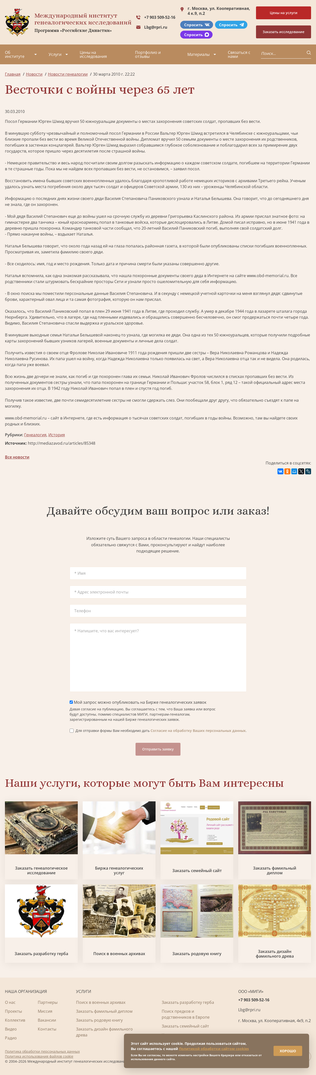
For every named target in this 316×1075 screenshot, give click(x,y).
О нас (10, 1002)
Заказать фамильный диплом (274, 870)
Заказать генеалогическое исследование (41, 870)
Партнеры (48, 1002)
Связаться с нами (239, 54)
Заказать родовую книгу (196, 953)
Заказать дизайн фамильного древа (275, 954)
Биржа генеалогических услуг (119, 870)
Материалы (198, 54)
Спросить (197, 24)
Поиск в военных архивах (119, 953)
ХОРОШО (287, 1050)
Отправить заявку (158, 749)
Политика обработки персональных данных (42, 1051)
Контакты (47, 1029)
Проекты (13, 1011)
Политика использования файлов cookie (39, 1056)
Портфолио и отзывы (148, 54)
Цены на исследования (93, 54)
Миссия (45, 1011)
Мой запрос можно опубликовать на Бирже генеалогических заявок (138, 702)
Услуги (55, 54)
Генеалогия (35, 435)
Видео (11, 1029)
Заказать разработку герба (41, 953)
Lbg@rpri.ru (155, 27)
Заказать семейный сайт (197, 870)
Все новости (17, 457)
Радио (11, 1038)
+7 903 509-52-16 (159, 17)
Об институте (14, 54)
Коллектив (15, 1020)
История (56, 435)
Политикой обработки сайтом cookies (214, 1048)
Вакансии (47, 1020)
